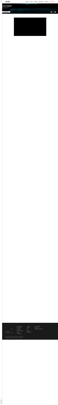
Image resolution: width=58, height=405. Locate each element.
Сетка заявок (18, 329)
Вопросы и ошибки (37, 326)
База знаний (36, 327)
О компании (28, 326)
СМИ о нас (28, 330)
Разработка (41, 1)
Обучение (47, 1)
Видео (27, 1)
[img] (5, 329)
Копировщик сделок (19, 326)
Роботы (31, 1)
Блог (27, 329)
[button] (52, 2)
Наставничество (19, 333)
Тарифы (35, 1)
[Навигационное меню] (1, 1)
